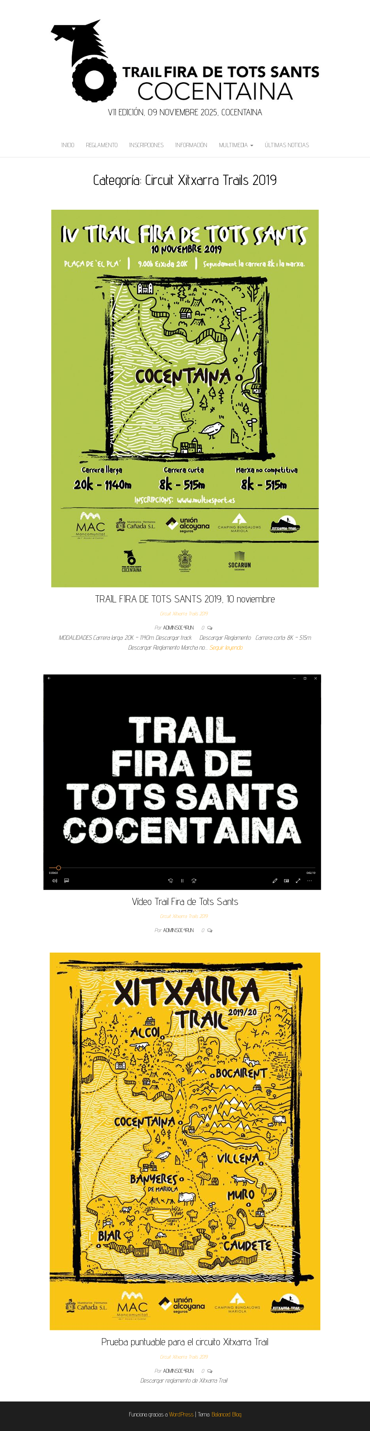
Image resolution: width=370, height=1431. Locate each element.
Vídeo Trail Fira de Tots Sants (185, 901)
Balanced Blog (227, 1414)
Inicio (67, 145)
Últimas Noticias (287, 145)
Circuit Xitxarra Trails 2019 (183, 613)
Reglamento (101, 145)
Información (191, 145)
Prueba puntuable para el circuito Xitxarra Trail (185, 1341)
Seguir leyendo (225, 647)
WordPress (181, 1414)
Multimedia (236, 145)
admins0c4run (179, 627)
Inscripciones (146, 145)
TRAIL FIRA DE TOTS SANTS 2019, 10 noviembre (185, 599)
